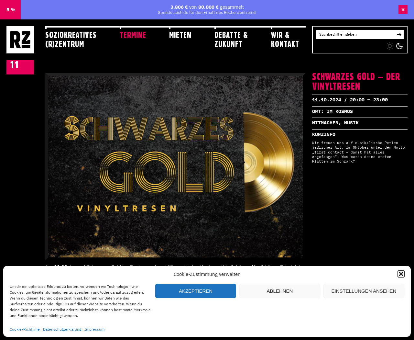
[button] (401, 274)
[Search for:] (355, 34)
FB (331, 44)
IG (318, 44)
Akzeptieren (195, 291)
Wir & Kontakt (285, 39)
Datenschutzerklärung (62, 329)
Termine (133, 35)
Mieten (180, 35)
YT (344, 44)
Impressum (94, 329)
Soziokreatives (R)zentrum (71, 39)
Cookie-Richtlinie (25, 329)
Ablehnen (280, 291)
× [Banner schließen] (403, 9)
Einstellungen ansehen (364, 291)
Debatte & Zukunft (231, 39)
